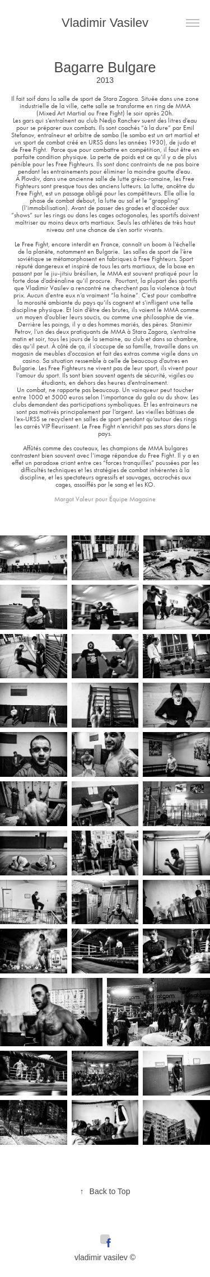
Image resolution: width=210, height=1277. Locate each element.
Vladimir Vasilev (105, 23)
